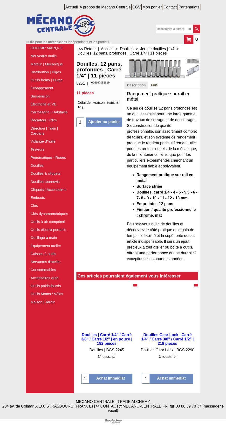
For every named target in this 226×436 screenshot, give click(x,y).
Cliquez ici (107, 356)
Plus (154, 85)
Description (136, 85)
